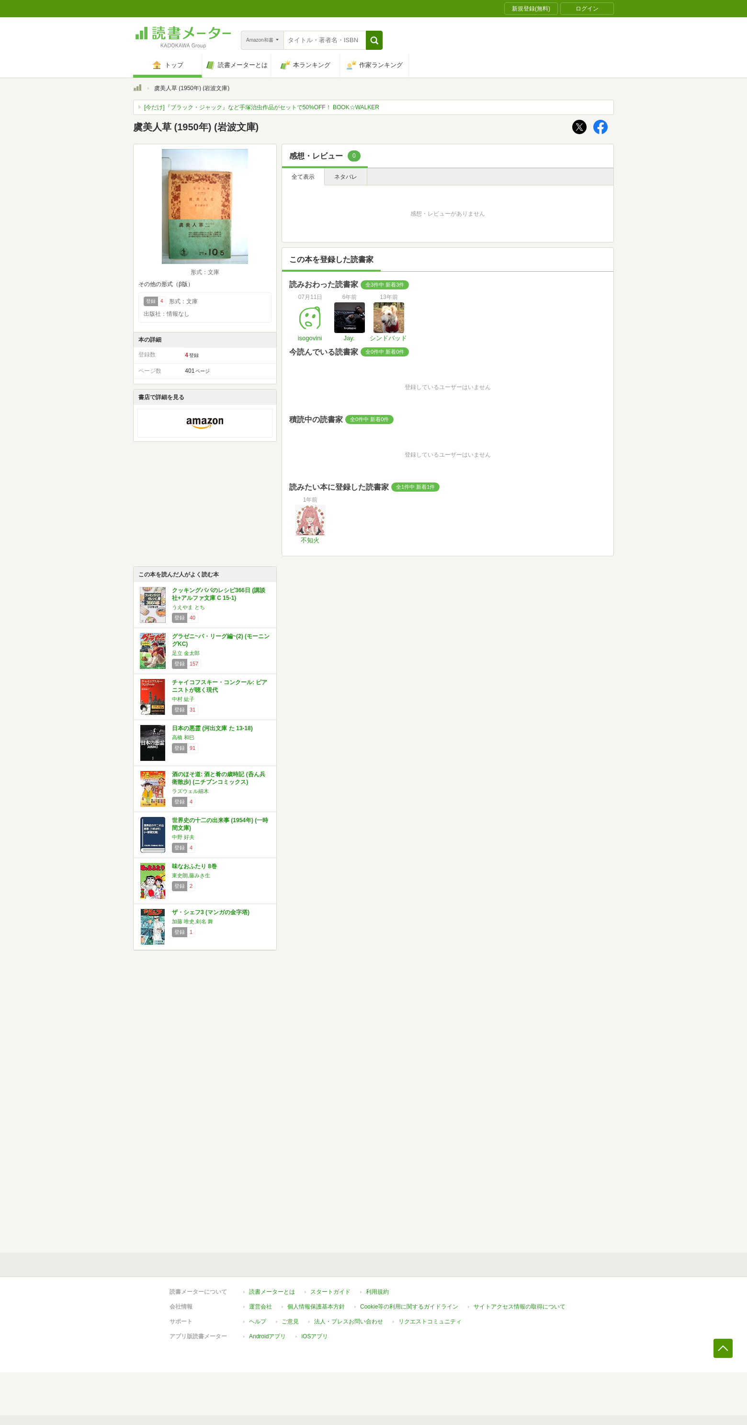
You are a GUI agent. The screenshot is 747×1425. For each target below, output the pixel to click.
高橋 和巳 (183, 737)
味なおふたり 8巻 (194, 866)
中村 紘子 (183, 699)
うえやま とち (188, 607)
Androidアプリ (267, 1336)
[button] (374, 40)
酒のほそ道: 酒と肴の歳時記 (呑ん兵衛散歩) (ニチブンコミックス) (218, 778)
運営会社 (260, 1307)
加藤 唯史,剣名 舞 (192, 921)
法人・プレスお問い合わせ (348, 1321)
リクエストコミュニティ (430, 1321)
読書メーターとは (272, 1292)
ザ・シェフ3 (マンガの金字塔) (210, 912)
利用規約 (377, 1292)
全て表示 (303, 176)
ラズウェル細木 (190, 791)
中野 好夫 (183, 837)
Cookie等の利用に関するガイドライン (409, 1307)
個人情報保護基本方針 (316, 1307)
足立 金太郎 (186, 653)
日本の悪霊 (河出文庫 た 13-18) (212, 728)
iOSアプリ (314, 1336)
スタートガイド (330, 1292)
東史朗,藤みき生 (191, 875)
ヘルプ (257, 1321)
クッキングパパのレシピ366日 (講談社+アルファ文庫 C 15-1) (218, 594)
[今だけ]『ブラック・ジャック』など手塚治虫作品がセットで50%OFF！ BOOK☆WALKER (261, 107)
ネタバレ (345, 176)
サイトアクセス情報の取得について (520, 1307)
